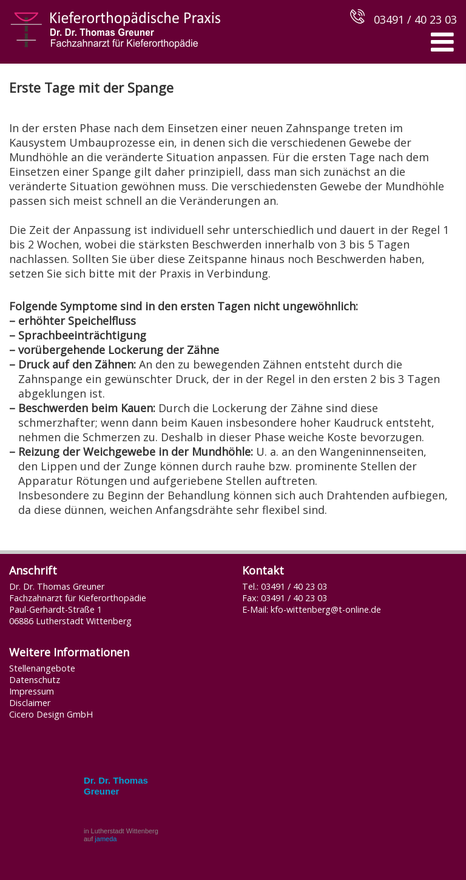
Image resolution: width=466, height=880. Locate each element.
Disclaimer (29, 702)
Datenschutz (34, 679)
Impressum (31, 691)
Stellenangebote (42, 668)
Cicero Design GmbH (51, 714)
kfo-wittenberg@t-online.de (326, 609)
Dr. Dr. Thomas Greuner (116, 785)
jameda (105, 838)
